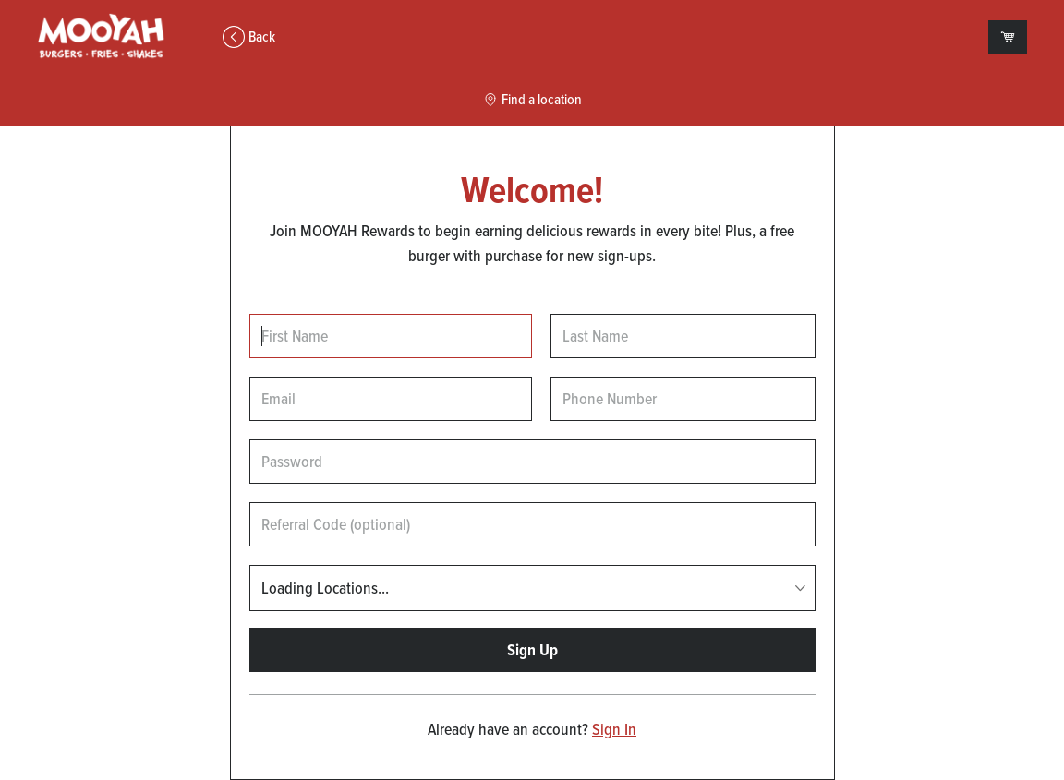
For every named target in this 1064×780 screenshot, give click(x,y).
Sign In (614, 729)
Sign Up (532, 650)
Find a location (532, 99)
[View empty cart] (1007, 37)
